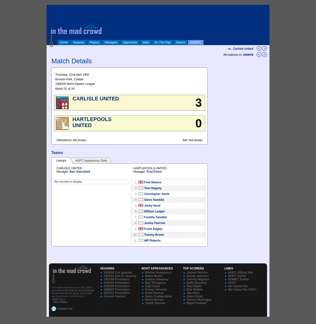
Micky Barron (154, 299)
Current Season (114, 296)
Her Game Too (238, 286)
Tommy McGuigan (199, 299)
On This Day (162, 42)
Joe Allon (193, 293)
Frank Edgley (153, 229)
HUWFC (195, 42)
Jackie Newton (155, 303)
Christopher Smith (157, 194)
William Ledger (154, 211)
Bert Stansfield (80, 171)
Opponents (130, 42)
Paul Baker (194, 286)
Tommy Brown (154, 234)
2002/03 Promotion (117, 286)
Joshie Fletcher (155, 223)
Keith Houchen (197, 282)
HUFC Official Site (240, 272)
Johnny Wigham (198, 279)
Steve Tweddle (154, 200)
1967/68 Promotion (117, 279)
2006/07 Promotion (117, 289)
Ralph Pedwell (196, 303)
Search (180, 42)
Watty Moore (154, 276)
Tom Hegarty (153, 188)
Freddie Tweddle (155, 217)
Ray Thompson (155, 282)
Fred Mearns (152, 182)
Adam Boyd (195, 296)
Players (94, 42)
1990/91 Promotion (117, 282)
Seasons (78, 42)
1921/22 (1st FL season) (120, 276)
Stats (145, 42)
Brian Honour (154, 293)
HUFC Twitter (237, 276)
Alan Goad (152, 286)
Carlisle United (243, 48)
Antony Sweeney (156, 279)
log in (51, 7)
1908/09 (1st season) (118, 272)
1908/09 (248, 55)
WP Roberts (152, 240)
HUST (232, 282)
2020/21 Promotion (117, 293)
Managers (111, 42)
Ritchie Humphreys (158, 272)
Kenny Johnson (156, 289)
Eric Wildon (195, 289)
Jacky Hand (152, 205)
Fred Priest (154, 171)
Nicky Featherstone (158, 296)
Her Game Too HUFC (242, 289)
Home (64, 42)
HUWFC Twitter (238, 279)
